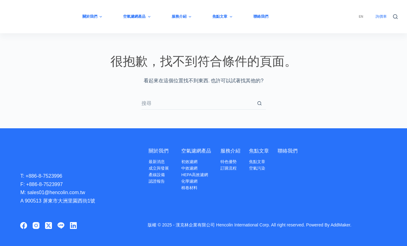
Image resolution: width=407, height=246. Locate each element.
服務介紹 (230, 150)
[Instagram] (36, 225)
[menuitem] (361, 16)
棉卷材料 (189, 187)
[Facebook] (23, 225)
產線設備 (157, 174)
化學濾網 (189, 181)
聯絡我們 (288, 150)
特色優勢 (228, 161)
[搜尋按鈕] (259, 103)
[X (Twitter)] (48, 225)
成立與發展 (159, 168)
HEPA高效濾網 (194, 174)
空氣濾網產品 (196, 150)
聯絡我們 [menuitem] (260, 16)
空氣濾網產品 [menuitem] (137, 17)
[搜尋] (395, 16)
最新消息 (157, 161)
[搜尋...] (197, 103)
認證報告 (157, 181)
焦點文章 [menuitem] (223, 17)
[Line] (61, 225)
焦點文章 (259, 150)
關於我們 (159, 150)
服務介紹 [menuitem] (182, 17)
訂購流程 (228, 168)
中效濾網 (189, 168)
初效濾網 (189, 161)
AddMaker (340, 224)
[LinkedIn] (73, 225)
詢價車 (381, 16)
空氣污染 (257, 168)
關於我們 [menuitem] (93, 17)
